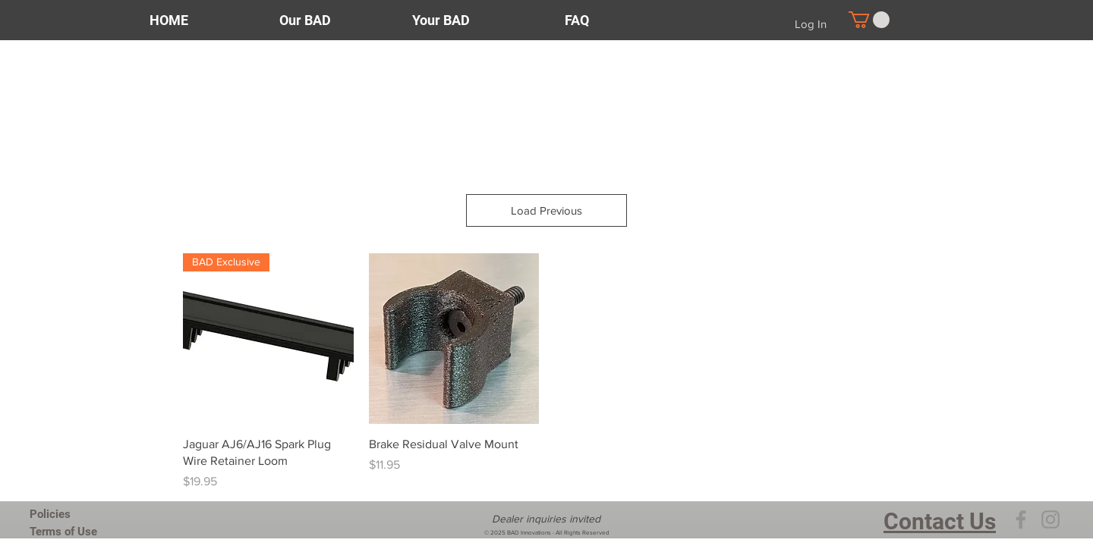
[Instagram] (1050, 519)
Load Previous (546, 210)
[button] (869, 19)
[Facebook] (1021, 519)
